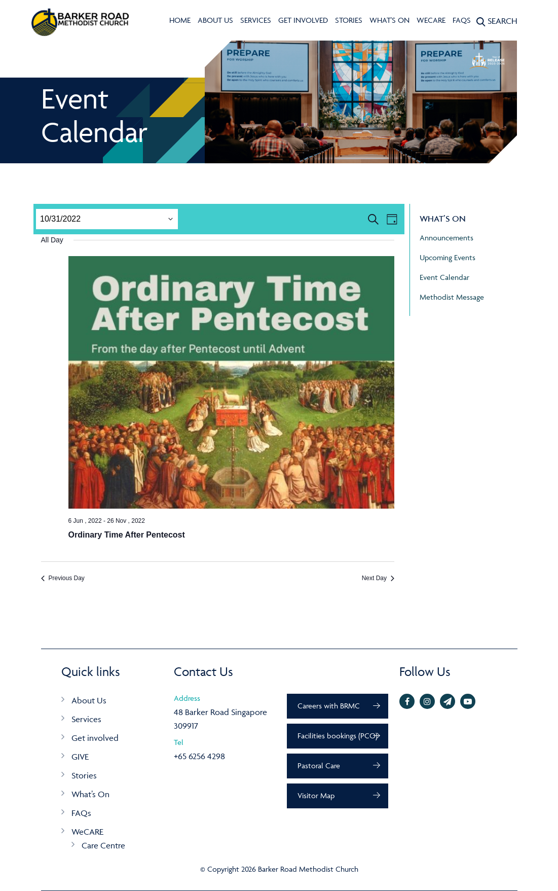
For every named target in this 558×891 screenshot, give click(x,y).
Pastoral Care (318, 765)
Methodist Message (452, 297)
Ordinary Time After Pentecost (126, 534)
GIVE (80, 757)
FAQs (462, 20)
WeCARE (431, 20)
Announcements (446, 237)
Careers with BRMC (328, 705)
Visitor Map (315, 795)
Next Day (378, 578)
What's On (389, 20)
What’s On (90, 794)
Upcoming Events (447, 257)
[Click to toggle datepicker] (60, 219)
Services (255, 20)
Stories (348, 20)
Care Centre (103, 845)
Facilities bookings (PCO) (337, 735)
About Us (215, 20)
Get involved (303, 20)
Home (180, 20)
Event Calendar (444, 277)
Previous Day (63, 578)
